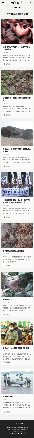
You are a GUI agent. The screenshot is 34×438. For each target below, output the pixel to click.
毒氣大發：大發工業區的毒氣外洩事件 (17, 348)
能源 (4, 391)
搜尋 (31, 3)
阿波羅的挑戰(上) (9, 396)
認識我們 (20, 424)
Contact (15, 433)
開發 (8, 41)
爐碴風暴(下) (7, 299)
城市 (11, 92)
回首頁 (13, 424)
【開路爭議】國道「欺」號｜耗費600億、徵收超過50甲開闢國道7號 (16, 201)
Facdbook (9, 433)
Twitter (22, 433)
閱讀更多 (8, 64)
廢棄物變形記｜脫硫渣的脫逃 (13, 251)
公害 (8, 92)
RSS (25, 433)
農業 (4, 41)
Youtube (12, 433)
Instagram (18, 433)
